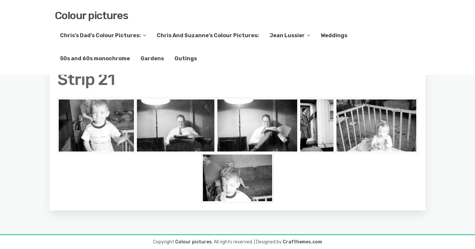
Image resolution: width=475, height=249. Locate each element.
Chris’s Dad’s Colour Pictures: (100, 35)
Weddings (334, 35)
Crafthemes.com (302, 242)
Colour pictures (91, 15)
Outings (185, 58)
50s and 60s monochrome (95, 58)
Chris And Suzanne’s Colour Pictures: (208, 35)
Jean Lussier (287, 35)
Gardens (152, 58)
